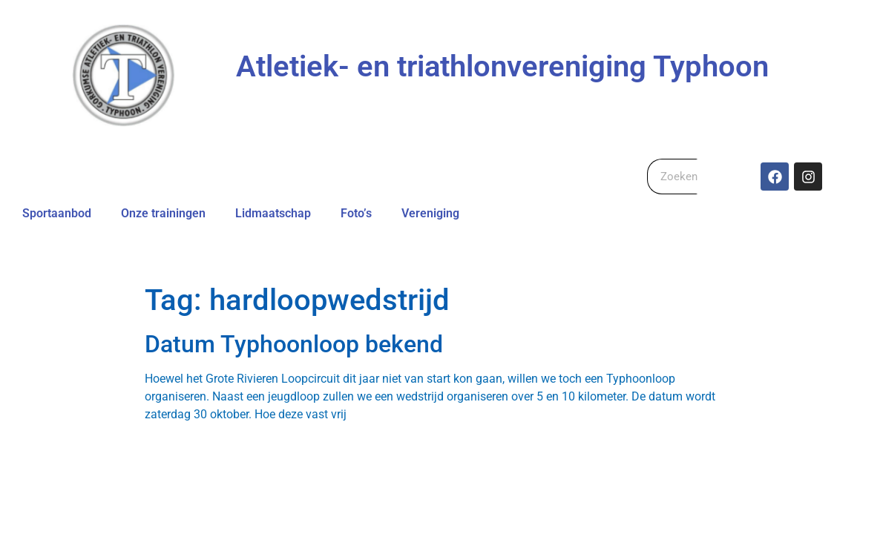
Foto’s (356, 213)
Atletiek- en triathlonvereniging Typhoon (502, 66)
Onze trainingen (163, 213)
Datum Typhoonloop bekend (294, 344)
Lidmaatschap (273, 213)
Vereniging (430, 213)
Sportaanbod (56, 213)
